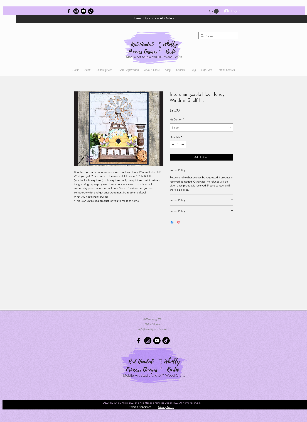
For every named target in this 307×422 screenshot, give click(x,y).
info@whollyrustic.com (152, 329)
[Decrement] (172, 144)
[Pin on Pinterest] (179, 222)
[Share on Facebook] (172, 222)
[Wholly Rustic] (69, 11)
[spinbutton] (178, 144)
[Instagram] (76, 11)
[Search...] (218, 36)
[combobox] (201, 127)
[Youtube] (83, 11)
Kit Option (177, 119)
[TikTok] (91, 11)
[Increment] (183, 144)
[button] (214, 11)
